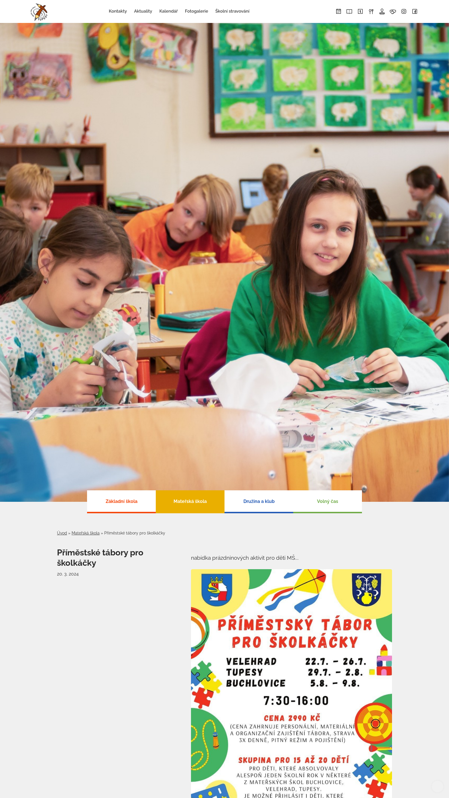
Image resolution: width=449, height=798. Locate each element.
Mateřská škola (86, 533)
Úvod (62, 533)
